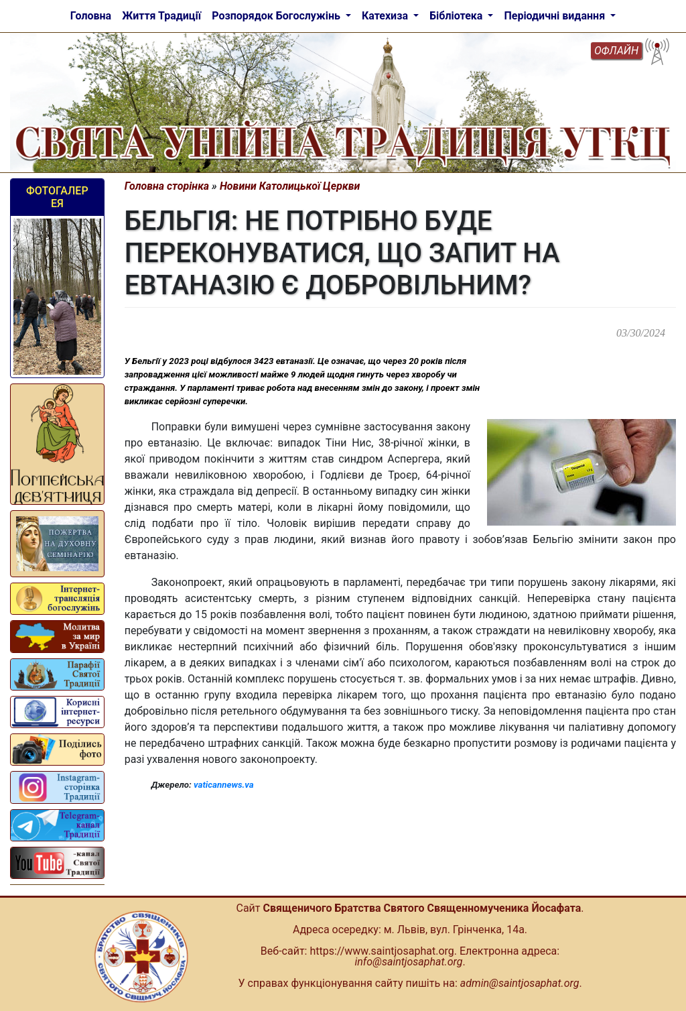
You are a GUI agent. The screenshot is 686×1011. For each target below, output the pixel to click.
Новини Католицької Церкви (290, 186)
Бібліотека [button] (457, 15)
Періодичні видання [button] (556, 15)
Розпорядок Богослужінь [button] (277, 15)
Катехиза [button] (386, 15)
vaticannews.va (224, 785)
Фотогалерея (57, 197)
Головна (90, 15)
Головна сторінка (167, 186)
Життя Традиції (161, 15)
